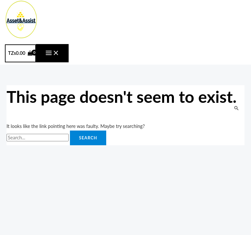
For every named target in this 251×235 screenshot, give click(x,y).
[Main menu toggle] (52, 53)
